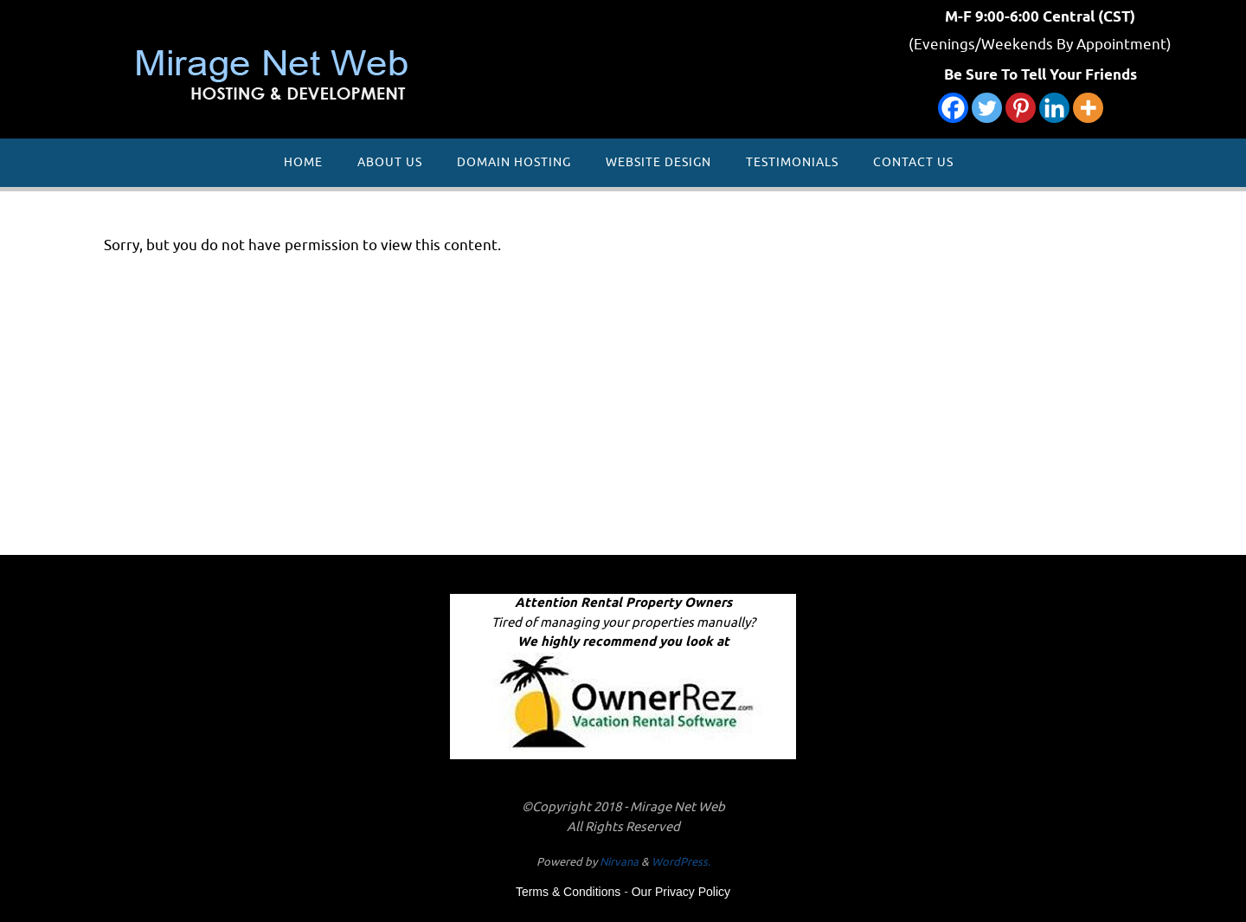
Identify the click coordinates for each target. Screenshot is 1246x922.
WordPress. (681, 861)
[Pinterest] (1020, 108)
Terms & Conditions (568, 892)
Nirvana (619, 861)
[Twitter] (987, 108)
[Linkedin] (1054, 108)
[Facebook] (953, 108)
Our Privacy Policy (681, 892)
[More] (1088, 108)
